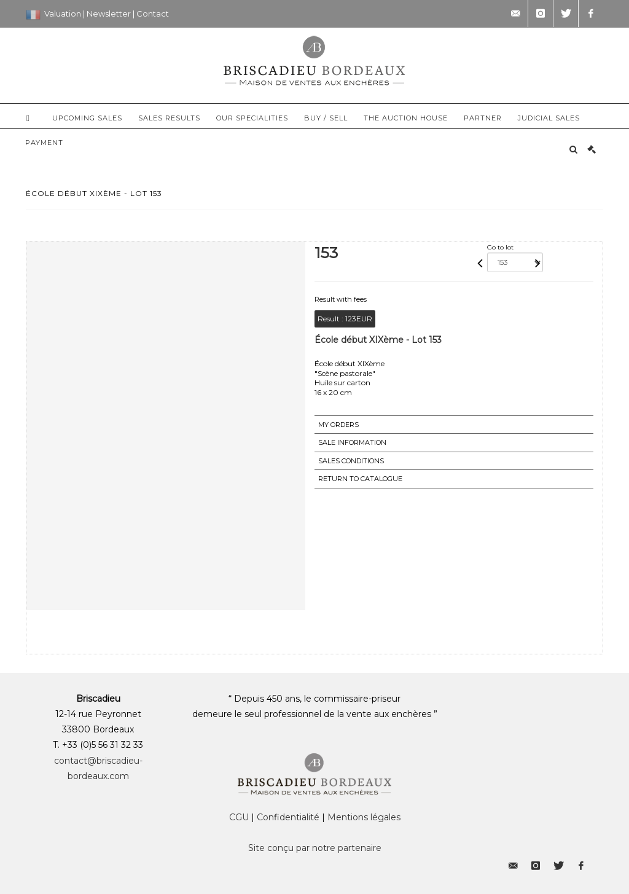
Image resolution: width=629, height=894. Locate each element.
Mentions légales (363, 817)
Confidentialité (288, 817)
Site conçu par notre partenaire (314, 847)
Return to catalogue (360, 478)
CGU (239, 817)
